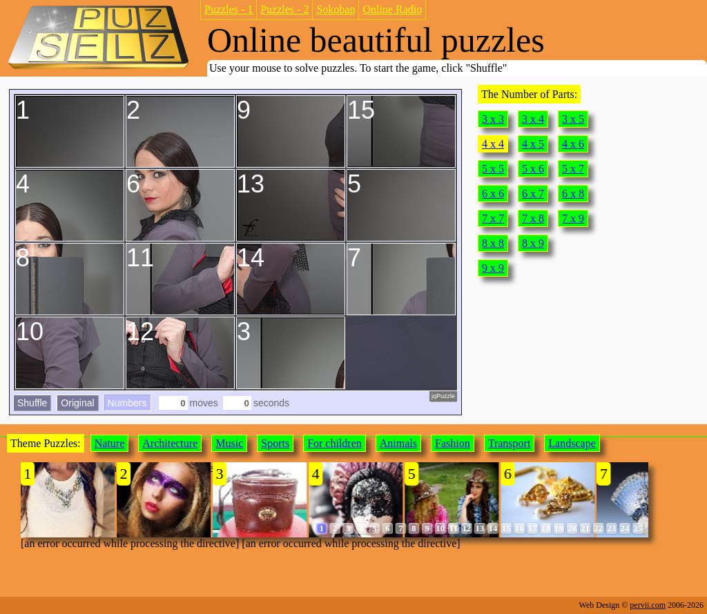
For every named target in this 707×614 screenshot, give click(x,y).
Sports (275, 443)
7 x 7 (493, 218)
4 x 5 (533, 144)
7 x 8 (533, 218)
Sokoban (335, 9)
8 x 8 (493, 243)
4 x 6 (573, 144)
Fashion (452, 443)
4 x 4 (493, 144)
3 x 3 (493, 119)
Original (77, 402)
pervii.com (648, 605)
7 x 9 (573, 218)
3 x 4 (533, 119)
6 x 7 (533, 193)
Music (229, 443)
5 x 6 (533, 169)
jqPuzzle (443, 396)
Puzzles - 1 (228, 9)
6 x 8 (573, 193)
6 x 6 (493, 193)
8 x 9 (533, 243)
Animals (398, 443)
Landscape (571, 443)
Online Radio (392, 9)
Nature (110, 443)
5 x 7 (573, 169)
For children (334, 443)
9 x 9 (493, 268)
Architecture (169, 443)
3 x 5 (573, 119)
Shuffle (32, 402)
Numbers (127, 402)
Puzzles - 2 (284, 9)
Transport (509, 443)
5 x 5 (493, 169)
